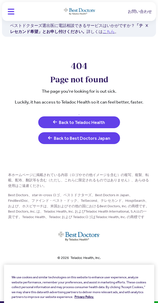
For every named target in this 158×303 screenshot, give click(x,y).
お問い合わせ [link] (140, 11)
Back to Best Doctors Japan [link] (79, 138)
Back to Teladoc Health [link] (79, 122)
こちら (109, 31)
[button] (11, 12)
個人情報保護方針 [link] (79, 268)
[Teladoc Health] (79, 11)
